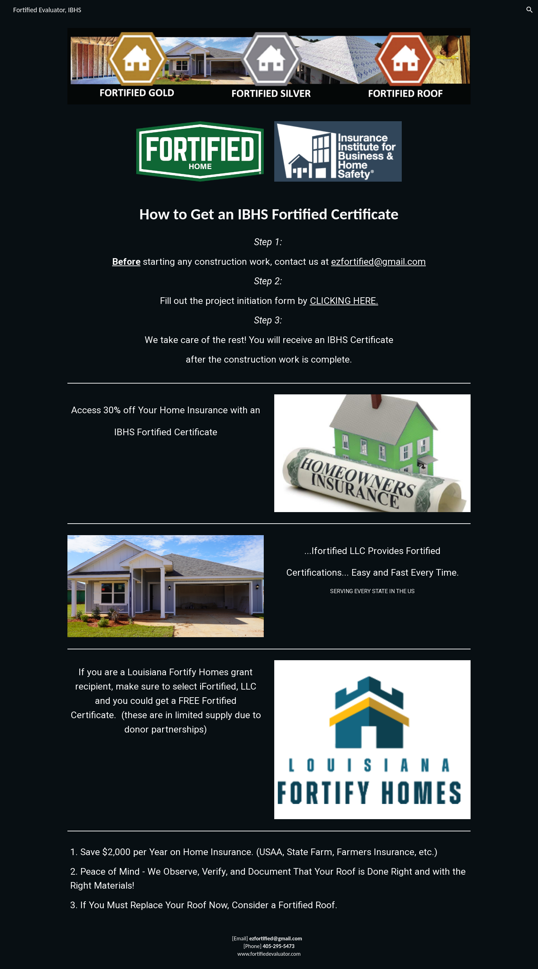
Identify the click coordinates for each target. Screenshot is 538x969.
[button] (529, 9)
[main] (269, 214)
